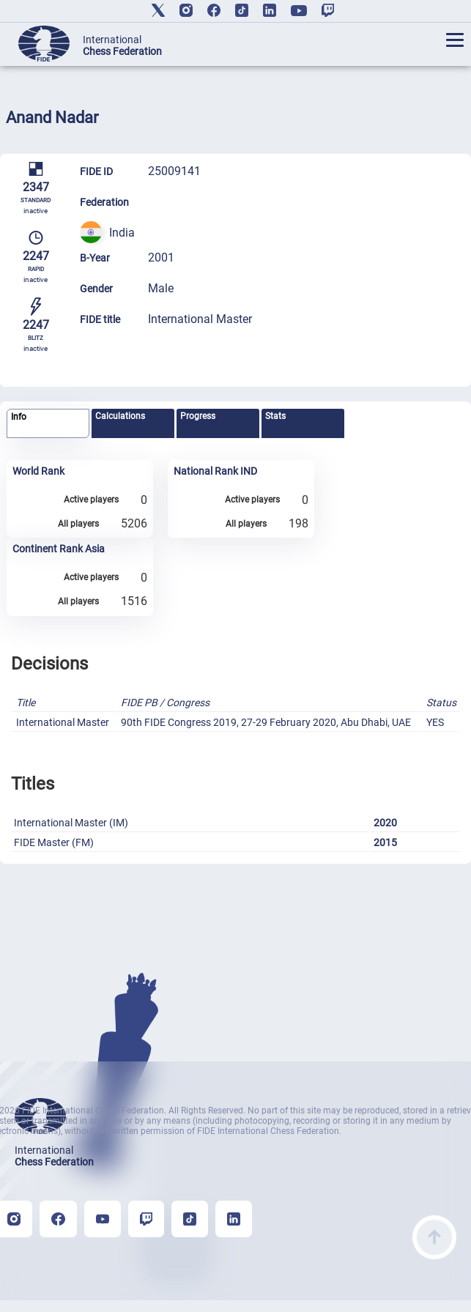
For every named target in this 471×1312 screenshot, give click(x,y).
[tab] (48, 424)
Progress (197, 416)
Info (18, 417)
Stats (275, 416)
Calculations (120, 416)
